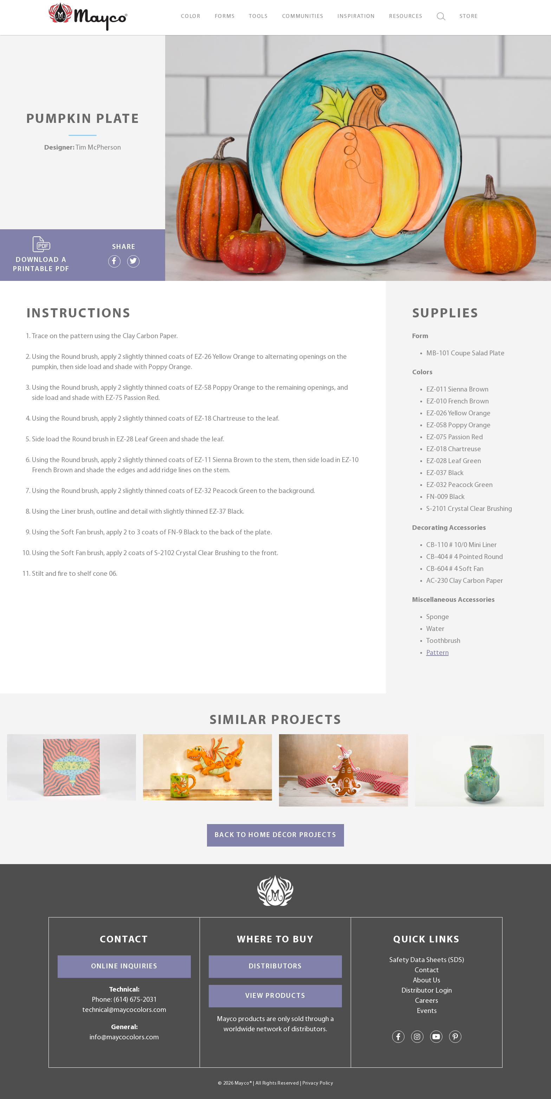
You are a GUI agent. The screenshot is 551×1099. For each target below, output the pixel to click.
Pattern (437, 653)
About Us (426, 980)
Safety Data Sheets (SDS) (426, 960)
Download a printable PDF (41, 254)
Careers (426, 1001)
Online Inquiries (124, 966)
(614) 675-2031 (135, 999)
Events (427, 1011)
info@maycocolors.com (124, 1037)
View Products (275, 996)
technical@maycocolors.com (124, 1010)
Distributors (275, 966)
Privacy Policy (318, 1083)
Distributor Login (426, 990)
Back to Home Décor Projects (275, 835)
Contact (427, 970)
